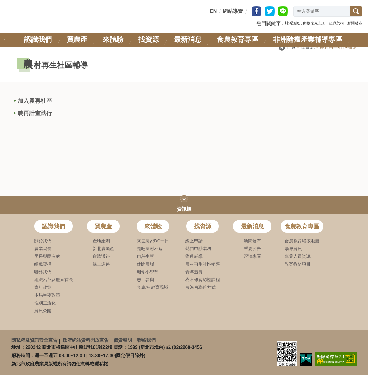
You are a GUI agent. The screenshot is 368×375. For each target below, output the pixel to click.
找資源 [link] (148, 39)
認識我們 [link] (38, 39)
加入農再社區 (35, 101)
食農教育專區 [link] (237, 39)
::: (208, 11)
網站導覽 (233, 11)
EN (213, 11)
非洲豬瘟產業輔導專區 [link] (307, 39)
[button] (292, 23)
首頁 (291, 47)
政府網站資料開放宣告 (86, 340)
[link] (335, 358)
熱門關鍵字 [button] (268, 23)
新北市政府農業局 (51, 16)
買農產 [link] (77, 39)
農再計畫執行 (35, 113)
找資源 (308, 47)
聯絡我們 (146, 340)
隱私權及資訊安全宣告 (34, 340)
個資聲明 (123, 340)
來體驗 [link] (113, 39)
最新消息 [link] (188, 39)
